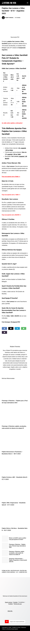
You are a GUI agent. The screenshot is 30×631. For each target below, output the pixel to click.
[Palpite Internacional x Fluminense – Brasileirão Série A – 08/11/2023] (15, 440)
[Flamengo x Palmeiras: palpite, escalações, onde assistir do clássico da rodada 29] (15, 415)
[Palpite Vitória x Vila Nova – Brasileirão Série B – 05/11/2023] (15, 517)
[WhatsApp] (23, 328)
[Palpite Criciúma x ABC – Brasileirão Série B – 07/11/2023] (15, 466)
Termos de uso (18, 604)
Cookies (10, 604)
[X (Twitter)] (10, 328)
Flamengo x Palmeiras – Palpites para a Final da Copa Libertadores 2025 (17, 546)
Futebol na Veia (6, 570)
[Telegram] (17, 328)
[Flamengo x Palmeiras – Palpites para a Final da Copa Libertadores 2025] (15, 389)
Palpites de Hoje (15, 570)
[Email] (4, 332)
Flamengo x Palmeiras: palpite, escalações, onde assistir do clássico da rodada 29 (16, 553)
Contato (15, 602)
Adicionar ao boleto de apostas (24, 89)
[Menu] (27, 2)
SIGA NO (10, 611)
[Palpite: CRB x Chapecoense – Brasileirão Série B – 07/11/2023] (15, 491)
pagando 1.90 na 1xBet (14, 154)
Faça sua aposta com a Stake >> (11, 176)
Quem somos (8, 602)
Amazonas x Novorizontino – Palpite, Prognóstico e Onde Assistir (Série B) (18, 560)
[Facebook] (4, 328)
